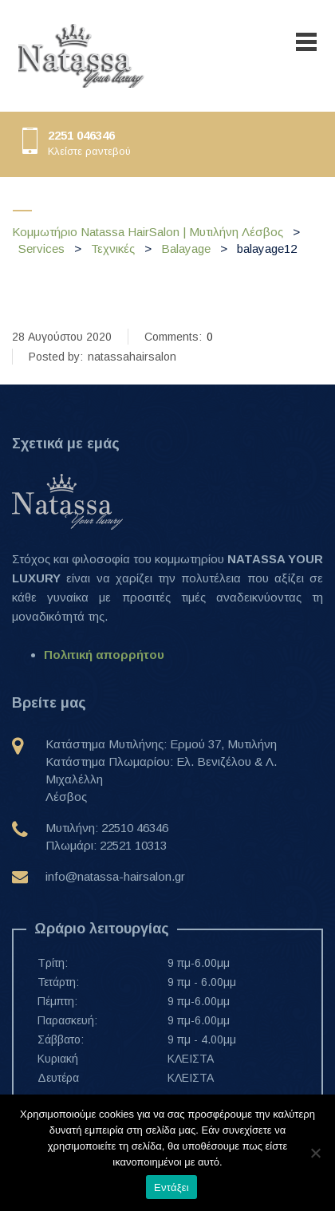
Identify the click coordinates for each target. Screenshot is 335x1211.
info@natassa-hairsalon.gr (115, 876)
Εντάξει (171, 1187)
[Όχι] (315, 1153)
